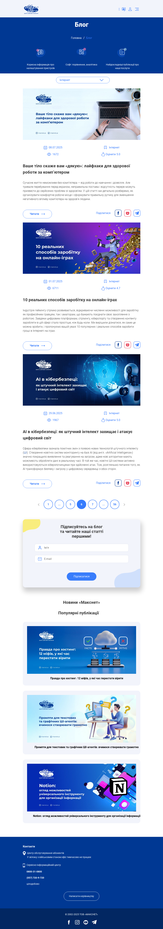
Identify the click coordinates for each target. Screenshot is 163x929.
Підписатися (82, 576)
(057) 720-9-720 (35, 877)
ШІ (25, 452)
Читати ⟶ (37, 214)
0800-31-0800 (34, 871)
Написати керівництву (81, 896)
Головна (76, 38)
